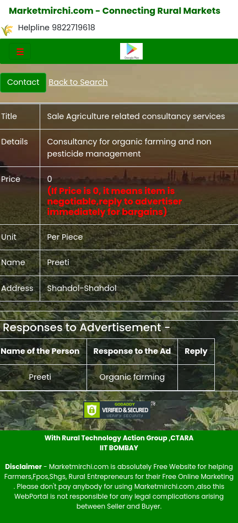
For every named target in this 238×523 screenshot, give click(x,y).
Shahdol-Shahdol (81, 288)
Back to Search (77, 82)
